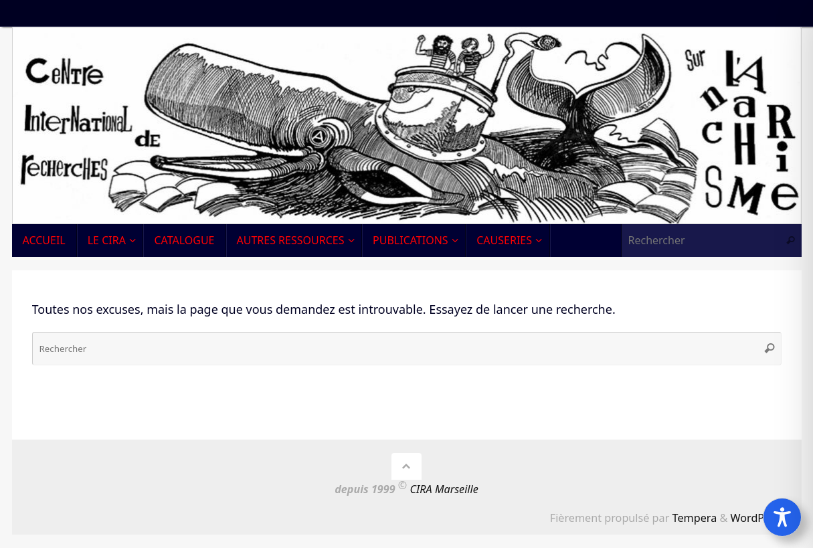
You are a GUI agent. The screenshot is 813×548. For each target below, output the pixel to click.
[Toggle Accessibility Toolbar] (782, 517)
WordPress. (759, 518)
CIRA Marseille (444, 489)
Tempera (694, 518)
